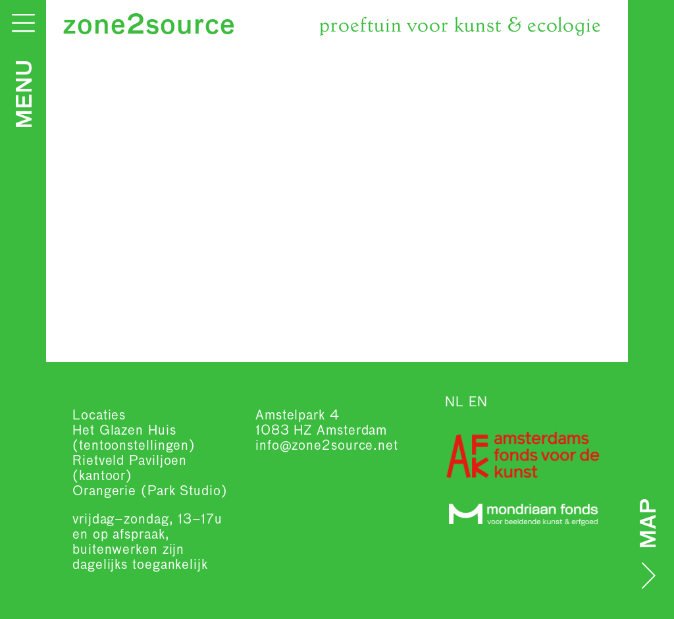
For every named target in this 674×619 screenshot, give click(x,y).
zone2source (149, 26)
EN (478, 402)
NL (454, 402)
